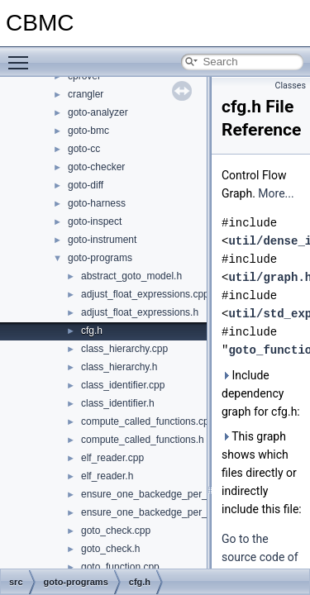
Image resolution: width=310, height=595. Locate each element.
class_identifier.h (118, 403)
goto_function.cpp (120, 567)
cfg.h (92, 330)
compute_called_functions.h (142, 439)
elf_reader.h (107, 476)
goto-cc (84, 149)
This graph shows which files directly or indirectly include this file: (262, 473)
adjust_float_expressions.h (139, 312)
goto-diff (85, 185)
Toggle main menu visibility (22, 55)
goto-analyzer (98, 112)
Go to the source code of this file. (260, 557)
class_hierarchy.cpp (124, 349)
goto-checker (96, 167)
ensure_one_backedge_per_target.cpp (166, 494)
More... (275, 193)
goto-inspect (95, 221)
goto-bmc (88, 130)
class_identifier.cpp (123, 385)
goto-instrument (102, 239)
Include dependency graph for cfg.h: (261, 393)
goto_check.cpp (115, 530)
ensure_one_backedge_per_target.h (161, 512)
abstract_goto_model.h (131, 276)
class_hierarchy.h (119, 367)
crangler (85, 94)
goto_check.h (110, 549)
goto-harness (97, 203)
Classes (290, 85)
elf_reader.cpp (112, 458)
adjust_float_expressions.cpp (145, 294)
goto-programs (100, 258)
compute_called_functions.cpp (147, 421)
